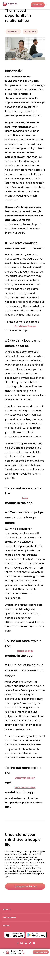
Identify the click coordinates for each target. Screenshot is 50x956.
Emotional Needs (25, 326)
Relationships (13, 31)
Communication (25, 777)
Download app (40, 952)
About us (6, 909)
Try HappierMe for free (25, 886)
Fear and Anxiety (25, 787)
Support (6, 925)
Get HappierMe (9, 917)
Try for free (32, 4)
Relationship (25, 651)
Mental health (30, 31)
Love (25, 498)
